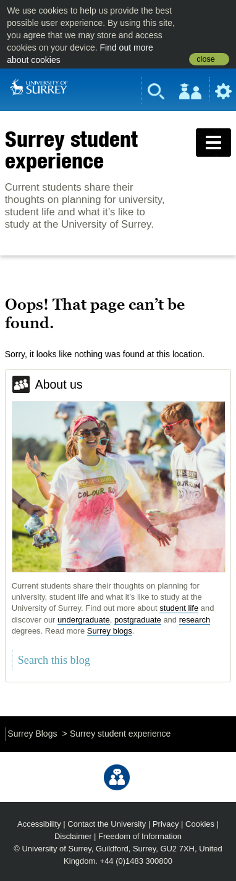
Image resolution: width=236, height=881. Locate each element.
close (205, 59)
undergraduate (83, 619)
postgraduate (137, 619)
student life (178, 608)
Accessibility (39, 824)
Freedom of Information (140, 836)
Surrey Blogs (32, 733)
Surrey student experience (71, 149)
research (195, 619)
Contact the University (106, 824)
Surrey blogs (109, 630)
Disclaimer (73, 836)
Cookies (199, 824)
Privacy (166, 824)
